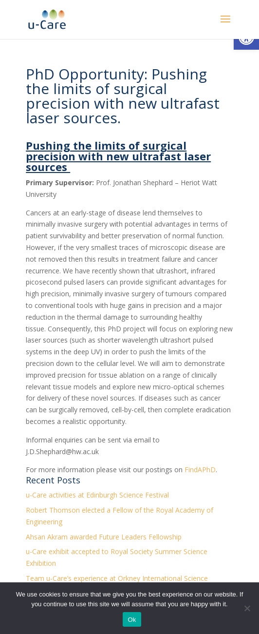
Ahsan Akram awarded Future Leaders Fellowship (104, 536)
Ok (132, 619)
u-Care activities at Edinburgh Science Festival (97, 495)
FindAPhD (200, 469)
